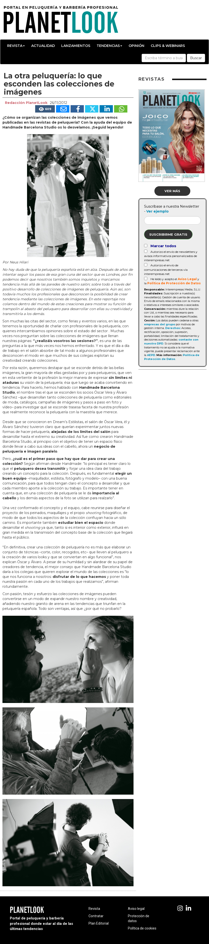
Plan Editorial (99, 923)
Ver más (172, 191)
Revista (16, 45)
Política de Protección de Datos (174, 283)
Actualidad (43, 45)
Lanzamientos (75, 45)
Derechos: (173, 328)
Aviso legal (136, 909)
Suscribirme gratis (168, 234)
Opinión (136, 45)
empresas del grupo (159, 324)
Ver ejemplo (157, 211)
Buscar (196, 58)
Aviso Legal (187, 279)
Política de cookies (142, 928)
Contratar (96, 916)
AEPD (151, 355)
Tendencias (109, 45)
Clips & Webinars (168, 45)
